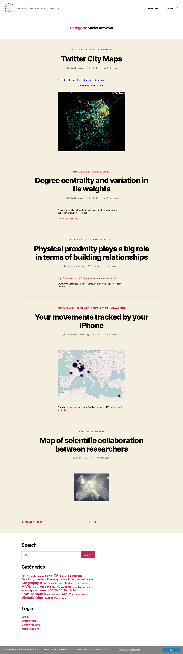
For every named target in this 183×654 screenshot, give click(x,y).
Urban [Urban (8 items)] (77, 594)
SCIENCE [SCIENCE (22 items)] (56, 591)
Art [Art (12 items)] (23, 576)
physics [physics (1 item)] (74, 588)
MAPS (81, 432)
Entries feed (28, 621)
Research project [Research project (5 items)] (29, 591)
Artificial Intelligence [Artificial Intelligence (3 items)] (35, 576)
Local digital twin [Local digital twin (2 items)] (81, 584)
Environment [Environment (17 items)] (76, 579)
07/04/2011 (105, 458)
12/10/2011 (95, 68)
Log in (24, 617)
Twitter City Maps (91, 59)
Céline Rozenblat (76, 68)
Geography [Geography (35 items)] (30, 583)
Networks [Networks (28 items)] (63, 587)
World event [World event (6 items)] (60, 598)
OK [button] (171, 650)
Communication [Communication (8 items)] (73, 576)
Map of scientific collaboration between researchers (91, 445)
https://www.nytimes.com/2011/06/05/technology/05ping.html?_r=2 (89, 279)
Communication (65, 308)
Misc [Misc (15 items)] (43, 587)
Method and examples (68, 219)
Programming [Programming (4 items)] (84, 587)
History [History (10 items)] (69, 583)
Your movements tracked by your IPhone (91, 321)
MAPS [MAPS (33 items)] (26, 587)
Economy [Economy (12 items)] (52, 579)
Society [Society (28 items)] (67, 594)
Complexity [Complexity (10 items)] (28, 579)
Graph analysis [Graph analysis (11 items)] (48, 583)
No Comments (113, 68)
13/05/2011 (95, 335)
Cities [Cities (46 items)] (58, 576)
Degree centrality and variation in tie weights (91, 185)
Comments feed (30, 625)
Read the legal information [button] (129, 650)
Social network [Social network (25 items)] (32, 594)
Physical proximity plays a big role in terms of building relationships (91, 253)
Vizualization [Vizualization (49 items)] (32, 598)
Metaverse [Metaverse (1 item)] (35, 588)
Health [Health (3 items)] (61, 584)
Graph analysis (81, 172)
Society (108, 240)
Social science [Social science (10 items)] (52, 594)
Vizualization (105, 50)
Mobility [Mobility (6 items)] (51, 587)
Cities (73, 50)
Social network (87, 50)
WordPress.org (30, 629)
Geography (76, 240)
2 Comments (113, 267)
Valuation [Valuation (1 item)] (85, 595)
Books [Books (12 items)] (49, 576)
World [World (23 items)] (48, 598)
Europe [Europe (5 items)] (89, 580)
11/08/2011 (95, 198)
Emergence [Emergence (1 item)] (63, 580)
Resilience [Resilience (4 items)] (44, 591)
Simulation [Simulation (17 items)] (70, 591)
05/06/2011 (96, 267)
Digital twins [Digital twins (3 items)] (41, 580)
